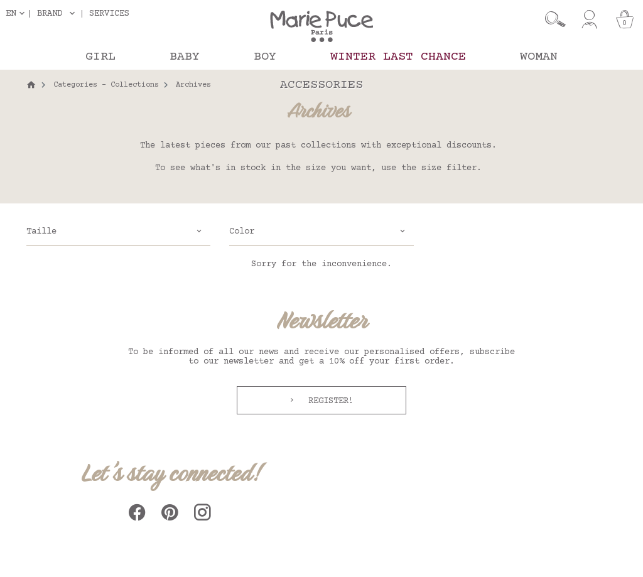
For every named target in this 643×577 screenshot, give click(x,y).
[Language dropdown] (18, 13)
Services (109, 13)
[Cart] (625, 19)
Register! (328, 401)
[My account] (589, 19)
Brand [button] (49, 14)
